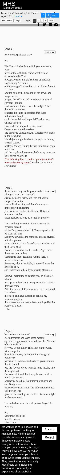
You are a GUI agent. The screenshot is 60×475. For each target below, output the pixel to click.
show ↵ (55, 15)
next (51, 20)
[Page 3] (8, 331)
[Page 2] (8, 187)
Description (7, 20)
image (17, 20)
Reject (49, 437)
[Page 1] (8, 48)
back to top (49, 52)
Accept (49, 429)
